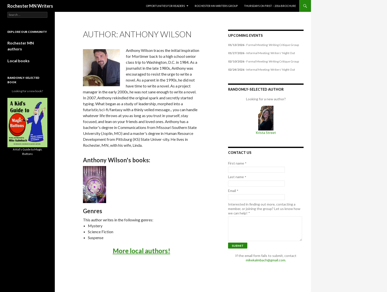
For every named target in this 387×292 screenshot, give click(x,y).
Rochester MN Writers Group (216, 5)
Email (233, 190)
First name (237, 163)
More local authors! (141, 251)
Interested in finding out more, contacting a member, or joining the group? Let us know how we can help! (264, 208)
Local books (18, 60)
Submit (238, 246)
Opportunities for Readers (165, 5)
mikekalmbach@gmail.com (265, 260)
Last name (237, 177)
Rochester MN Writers (30, 6)
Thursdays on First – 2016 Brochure (270, 5)
